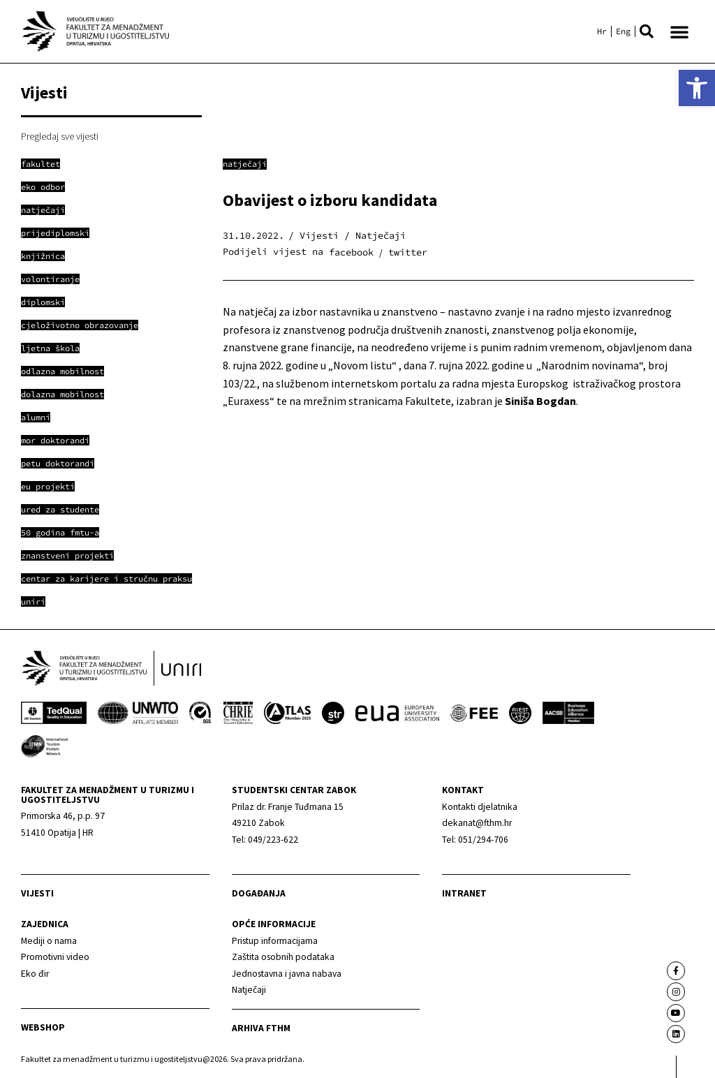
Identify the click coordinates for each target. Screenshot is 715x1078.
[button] (647, 31)
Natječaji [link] (245, 163)
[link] (697, 88)
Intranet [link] (464, 894)
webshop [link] (43, 1028)
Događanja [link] (259, 894)
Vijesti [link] (37, 894)
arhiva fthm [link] (261, 1028)
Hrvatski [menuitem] (602, 31)
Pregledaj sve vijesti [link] (59, 136)
